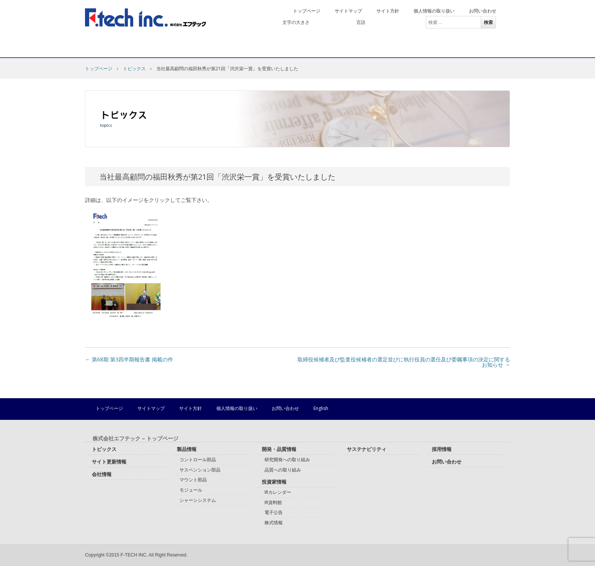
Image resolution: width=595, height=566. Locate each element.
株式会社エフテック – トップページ (135, 438)
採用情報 (478, 48)
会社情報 (117, 48)
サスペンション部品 (199, 470)
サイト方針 (387, 11)
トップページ (306, 11)
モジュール (190, 490)
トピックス (134, 68)
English (405, 22)
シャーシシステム (197, 500)
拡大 (340, 22)
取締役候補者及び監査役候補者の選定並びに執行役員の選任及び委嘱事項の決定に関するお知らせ (404, 362)
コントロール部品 (197, 459)
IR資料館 (273, 502)
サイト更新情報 (109, 461)
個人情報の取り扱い (434, 11)
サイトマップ (348, 11)
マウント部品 (193, 479)
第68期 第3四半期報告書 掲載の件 (129, 359)
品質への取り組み (282, 470)
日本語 (380, 22)
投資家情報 (326, 48)
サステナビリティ (403, 48)
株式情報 (273, 522)
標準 (322, 22)
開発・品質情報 (252, 48)
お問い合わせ (482, 11)
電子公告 (273, 512)
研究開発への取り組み (287, 459)
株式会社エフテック (145, 17)
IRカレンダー (277, 492)
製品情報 (181, 48)
